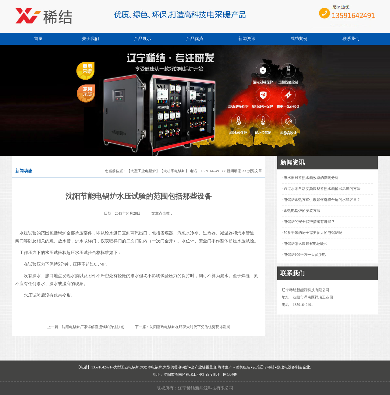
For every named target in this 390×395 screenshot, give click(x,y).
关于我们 (90, 38)
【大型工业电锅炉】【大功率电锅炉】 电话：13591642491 (174, 171)
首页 (38, 38)
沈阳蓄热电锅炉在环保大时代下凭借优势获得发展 (190, 327)
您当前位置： (116, 171)
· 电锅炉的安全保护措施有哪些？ (308, 221)
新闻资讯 (246, 38)
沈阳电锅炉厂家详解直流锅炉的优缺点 (93, 327)
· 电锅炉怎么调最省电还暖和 (305, 243)
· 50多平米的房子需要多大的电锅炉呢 (312, 232)
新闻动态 (234, 171)
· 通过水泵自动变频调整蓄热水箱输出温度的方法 (321, 189)
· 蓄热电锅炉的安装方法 (301, 210)
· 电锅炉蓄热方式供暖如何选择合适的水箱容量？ (321, 200)
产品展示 (142, 38)
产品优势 (194, 38)
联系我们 (351, 38)
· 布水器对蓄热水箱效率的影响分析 (310, 178)
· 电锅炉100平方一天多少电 (304, 254)
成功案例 (298, 38)
